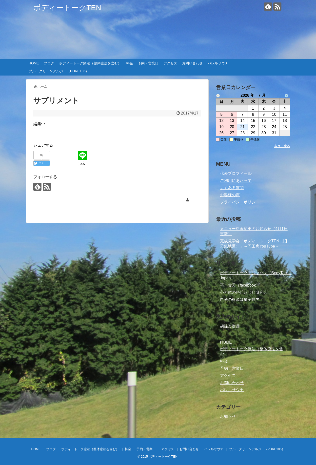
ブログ (49, 63)
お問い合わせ (192, 63)
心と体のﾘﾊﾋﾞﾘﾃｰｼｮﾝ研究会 (243, 292)
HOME (34, 63)
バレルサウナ (218, 63)
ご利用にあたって (236, 180)
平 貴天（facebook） (240, 285)
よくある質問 (232, 188)
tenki (194, 200)
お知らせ (228, 416)
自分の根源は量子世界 (239, 299)
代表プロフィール (236, 173)
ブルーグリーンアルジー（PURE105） (59, 71)
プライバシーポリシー (239, 202)
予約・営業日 (148, 63)
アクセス (170, 63)
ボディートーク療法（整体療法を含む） (90, 63)
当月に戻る (282, 146)
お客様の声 (230, 195)
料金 (129, 63)
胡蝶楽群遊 (230, 326)
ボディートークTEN (67, 7)
